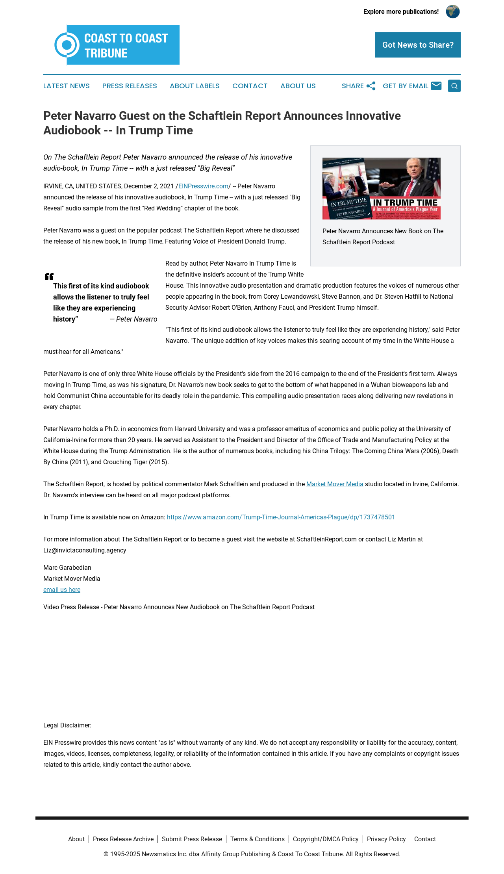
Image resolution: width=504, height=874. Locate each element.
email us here (61, 589)
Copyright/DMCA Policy (326, 839)
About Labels (195, 86)
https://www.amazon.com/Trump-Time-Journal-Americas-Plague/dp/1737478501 (281, 517)
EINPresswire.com (203, 186)
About (76, 839)
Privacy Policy (386, 839)
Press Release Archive (123, 839)
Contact (250, 86)
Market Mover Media (334, 484)
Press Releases (129, 86)
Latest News (66, 86)
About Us (298, 86)
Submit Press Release (192, 839)
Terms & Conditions (257, 839)
